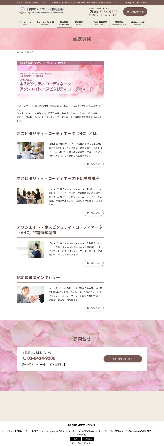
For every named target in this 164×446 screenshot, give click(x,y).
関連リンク (25, 397)
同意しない (88, 439)
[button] (92, 164)
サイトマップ (91, 397)
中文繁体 (141, 2)
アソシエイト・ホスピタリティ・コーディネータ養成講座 (129, 83)
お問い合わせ (135, 11)
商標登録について (70, 397)
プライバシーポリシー (46, 397)
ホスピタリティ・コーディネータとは (129, 67)
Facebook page (116, 410)
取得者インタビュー (121, 89)
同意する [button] (75, 439)
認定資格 (116, 62)
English (129, 2)
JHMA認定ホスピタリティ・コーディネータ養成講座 (130, 74)
